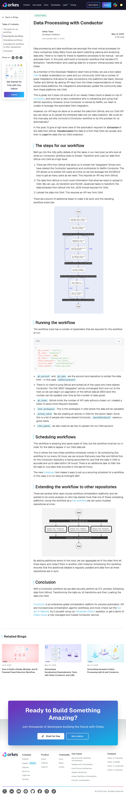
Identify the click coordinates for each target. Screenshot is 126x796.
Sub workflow (79, 500)
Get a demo (77, 736)
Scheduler (49, 472)
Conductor (39, 98)
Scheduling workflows (13, 40)
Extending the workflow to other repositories (13, 45)
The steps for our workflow (10, 31)
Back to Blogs (10, 17)
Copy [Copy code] (118, 341)
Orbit (36, 75)
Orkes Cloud (40, 614)
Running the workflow (13, 36)
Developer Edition (85, 611)
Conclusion (8, 51)
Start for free (51, 736)
